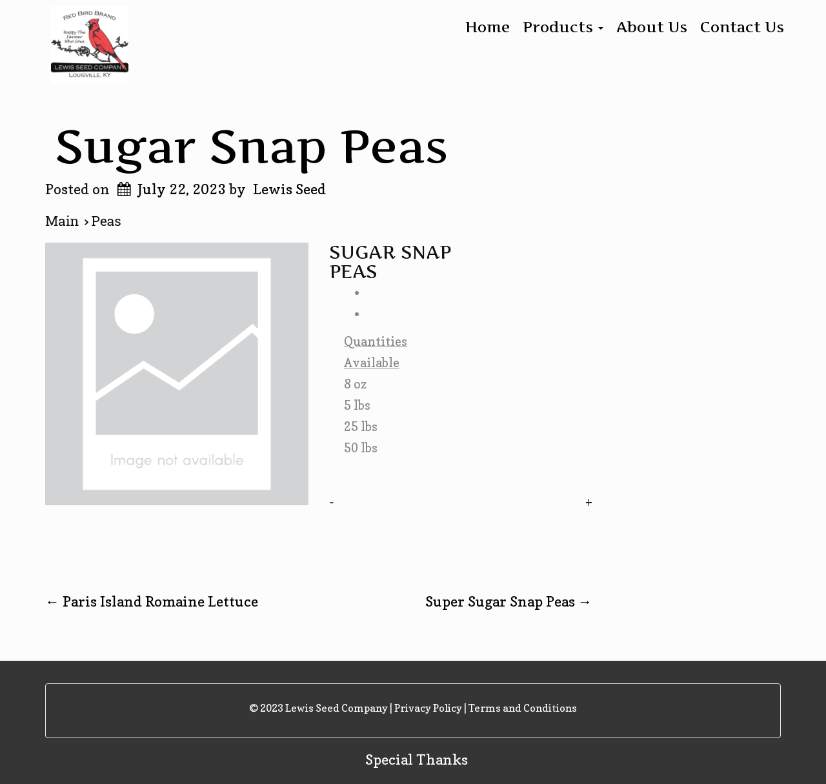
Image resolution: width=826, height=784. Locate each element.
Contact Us (742, 27)
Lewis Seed (289, 189)
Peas (106, 221)
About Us (651, 27)
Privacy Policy (428, 707)
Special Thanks (416, 759)
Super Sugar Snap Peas (508, 601)
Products (563, 27)
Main (64, 221)
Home (487, 27)
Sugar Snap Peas (251, 145)
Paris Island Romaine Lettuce (151, 601)
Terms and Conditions (522, 707)
